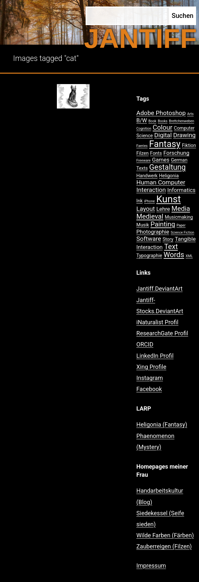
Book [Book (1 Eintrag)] (152, 121)
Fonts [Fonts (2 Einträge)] (156, 153)
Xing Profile (151, 366)
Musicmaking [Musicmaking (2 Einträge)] (179, 217)
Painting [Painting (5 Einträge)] (163, 224)
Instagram (149, 377)
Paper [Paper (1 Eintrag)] (181, 225)
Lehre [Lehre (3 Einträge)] (163, 209)
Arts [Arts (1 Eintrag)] (190, 114)
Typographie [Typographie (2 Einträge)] (149, 255)
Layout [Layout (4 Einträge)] (145, 208)
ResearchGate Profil (162, 333)
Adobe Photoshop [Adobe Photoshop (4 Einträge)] (161, 113)
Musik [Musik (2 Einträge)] (142, 225)
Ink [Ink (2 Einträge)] (139, 201)
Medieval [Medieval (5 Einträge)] (149, 216)
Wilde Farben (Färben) (165, 535)
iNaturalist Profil (157, 322)
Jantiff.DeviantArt (159, 288)
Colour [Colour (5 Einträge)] (162, 127)
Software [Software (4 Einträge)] (148, 238)
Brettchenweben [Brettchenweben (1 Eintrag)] (181, 121)
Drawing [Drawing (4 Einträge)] (184, 135)
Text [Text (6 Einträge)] (171, 246)
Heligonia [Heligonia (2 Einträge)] (169, 176)
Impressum (151, 565)
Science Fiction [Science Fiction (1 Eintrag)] (182, 232)
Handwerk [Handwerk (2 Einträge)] (147, 176)
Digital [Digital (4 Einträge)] (163, 135)
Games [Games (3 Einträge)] (160, 159)
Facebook (149, 389)
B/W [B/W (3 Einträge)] (141, 120)
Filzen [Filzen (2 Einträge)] (142, 153)
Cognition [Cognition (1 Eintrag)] (143, 128)
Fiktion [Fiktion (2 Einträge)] (189, 145)
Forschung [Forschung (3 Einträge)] (176, 153)
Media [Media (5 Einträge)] (181, 208)
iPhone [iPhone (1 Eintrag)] (149, 201)
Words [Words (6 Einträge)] (174, 255)
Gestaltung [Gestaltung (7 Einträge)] (167, 167)
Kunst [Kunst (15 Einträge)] (168, 199)
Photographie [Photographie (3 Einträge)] (152, 231)
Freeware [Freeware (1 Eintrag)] (143, 160)
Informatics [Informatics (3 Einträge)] (181, 190)
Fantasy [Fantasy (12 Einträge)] (164, 144)
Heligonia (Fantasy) (161, 424)
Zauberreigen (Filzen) (164, 546)
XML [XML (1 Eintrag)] (189, 256)
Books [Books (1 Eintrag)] (163, 121)
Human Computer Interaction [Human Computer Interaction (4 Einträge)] (160, 186)
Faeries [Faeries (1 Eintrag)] (142, 146)
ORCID (144, 344)
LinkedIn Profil (155, 355)
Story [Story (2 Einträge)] (167, 239)
